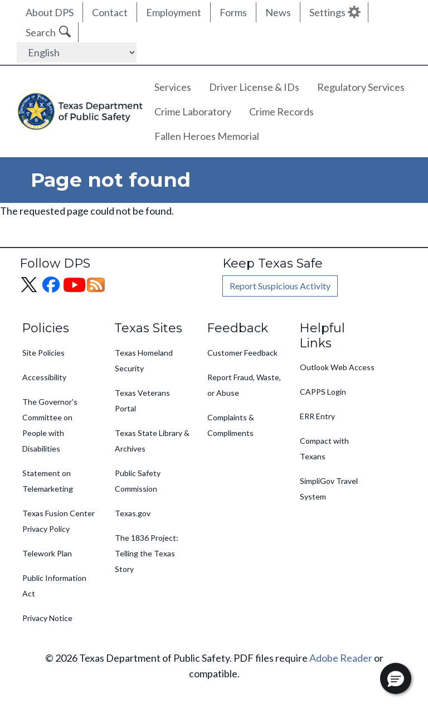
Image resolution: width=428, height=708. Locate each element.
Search (41, 32)
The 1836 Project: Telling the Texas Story (146, 553)
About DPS (50, 12)
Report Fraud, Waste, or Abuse (244, 384)
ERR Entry (317, 416)
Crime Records (281, 111)
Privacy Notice (47, 618)
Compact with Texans (324, 448)
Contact (110, 12)
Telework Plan (47, 553)
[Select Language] (77, 52)
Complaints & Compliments (230, 425)
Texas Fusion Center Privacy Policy (58, 521)
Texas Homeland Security (144, 360)
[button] (395, 678)
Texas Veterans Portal (142, 400)
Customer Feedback (242, 352)
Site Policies (43, 352)
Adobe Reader (340, 658)
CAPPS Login (323, 391)
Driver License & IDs (254, 87)
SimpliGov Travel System (329, 488)
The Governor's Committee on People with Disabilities (49, 425)
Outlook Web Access (337, 367)
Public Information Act (54, 585)
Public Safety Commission (137, 480)
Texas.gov (132, 513)
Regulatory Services (361, 87)
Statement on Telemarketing (47, 480)
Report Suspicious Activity (280, 285)
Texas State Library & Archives (152, 440)
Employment (173, 12)
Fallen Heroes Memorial (206, 136)
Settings (327, 12)
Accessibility (44, 377)
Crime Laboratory (192, 111)
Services (172, 87)
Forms (233, 12)
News (278, 12)
